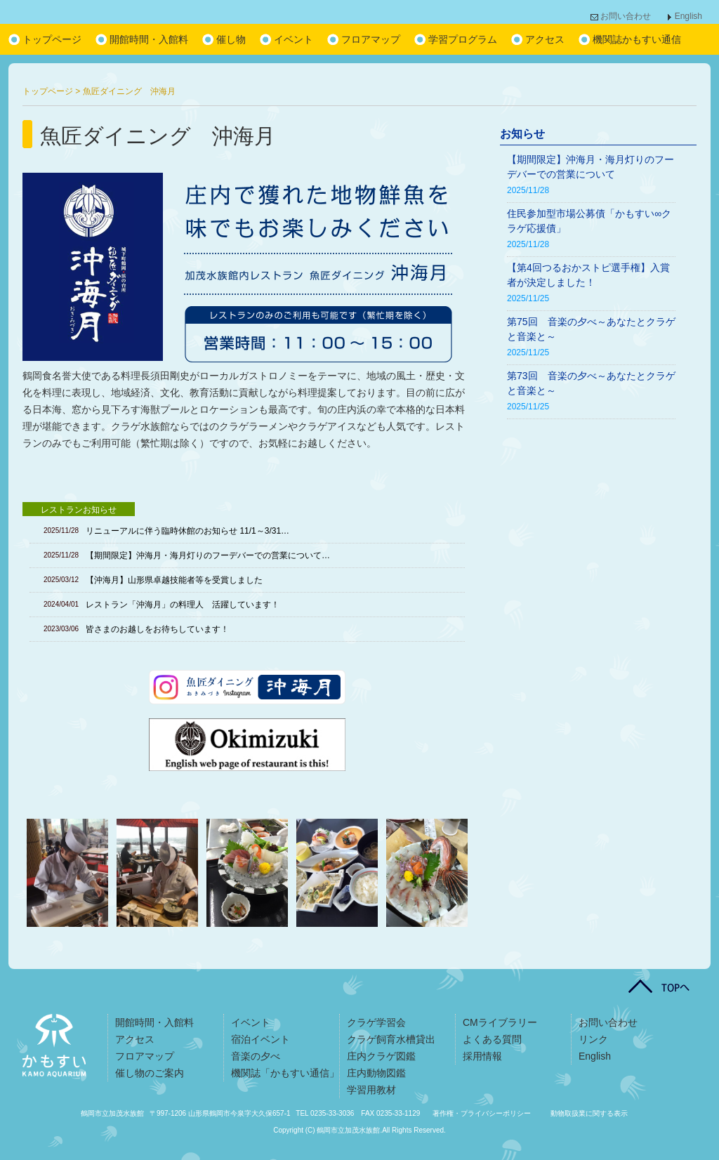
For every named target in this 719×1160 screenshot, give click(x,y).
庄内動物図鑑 (376, 1073)
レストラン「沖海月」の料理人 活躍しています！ (182, 604)
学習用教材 (371, 1089)
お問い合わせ (625, 16)
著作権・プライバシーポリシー (482, 1113)
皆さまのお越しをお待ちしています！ (157, 629)
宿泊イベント (260, 1039)
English (688, 16)
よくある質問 (492, 1039)
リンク (593, 1039)
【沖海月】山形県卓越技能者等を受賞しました (174, 580)
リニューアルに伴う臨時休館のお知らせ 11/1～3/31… (187, 531)
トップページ (51, 39)
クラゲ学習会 (376, 1022)
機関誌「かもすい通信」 (285, 1073)
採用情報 (482, 1056)
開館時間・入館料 (149, 39)
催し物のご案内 (149, 1073)
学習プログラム (462, 39)
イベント (293, 39)
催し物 (231, 39)
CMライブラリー (500, 1022)
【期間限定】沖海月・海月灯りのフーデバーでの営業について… (208, 555)
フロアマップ (370, 39)
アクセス (545, 39)
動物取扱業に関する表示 (589, 1113)
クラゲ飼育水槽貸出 (391, 1039)
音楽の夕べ (255, 1056)
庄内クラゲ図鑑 (381, 1056)
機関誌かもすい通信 (637, 39)
